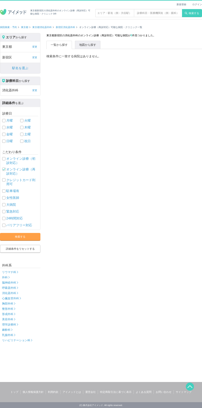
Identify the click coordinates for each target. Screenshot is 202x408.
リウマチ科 (9, 272)
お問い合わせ (163, 391)
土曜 (27, 134)
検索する (192, 13)
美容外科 (7, 319)
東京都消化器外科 (42, 27)
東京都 (24, 27)
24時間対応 (14, 218)
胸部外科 (7, 303)
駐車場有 (12, 191)
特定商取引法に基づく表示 (116, 391)
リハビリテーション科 (16, 340)
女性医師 (12, 197)
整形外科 (7, 308)
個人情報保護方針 (33, 391)
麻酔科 (6, 329)
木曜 (27, 127)
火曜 (27, 120)
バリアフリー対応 (19, 225)
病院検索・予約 (8, 27)
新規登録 (181, 4)
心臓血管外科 (10, 298)
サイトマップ (183, 391)
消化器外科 (9, 293)
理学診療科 (9, 324)
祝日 (27, 141)
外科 (5, 277)
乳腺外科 (7, 335)
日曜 (9, 141)
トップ (14, 391)
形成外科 (7, 314)
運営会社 (90, 391)
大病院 (11, 204)
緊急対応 (12, 211)
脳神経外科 (9, 282)
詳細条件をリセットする (20, 248)
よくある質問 (144, 391)
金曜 (9, 134)
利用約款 (53, 391)
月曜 (9, 120)
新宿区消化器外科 (65, 27)
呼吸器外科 (9, 287)
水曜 (9, 127)
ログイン (197, 4)
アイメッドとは (72, 391)
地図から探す (87, 44)
